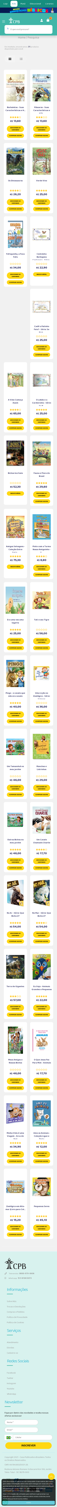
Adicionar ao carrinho (15, 129)
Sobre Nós (11, 1301)
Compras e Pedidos (15, 1312)
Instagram (11, 1383)
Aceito (28, 1502)
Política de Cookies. (33, 1491)
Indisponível (41, 274)
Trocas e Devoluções (16, 1306)
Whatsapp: (18, 1278)
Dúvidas (10, 1347)
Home (22, 37)
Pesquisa (33, 37)
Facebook (11, 1373)
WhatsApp (11, 1394)
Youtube (10, 1388)
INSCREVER (28, 1445)
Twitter (10, 1378)
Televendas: (19, 1273)
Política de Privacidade (17, 1317)
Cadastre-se (12, 1353)
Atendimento (12, 1342)
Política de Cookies (15, 1322)
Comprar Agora (15, 135)
